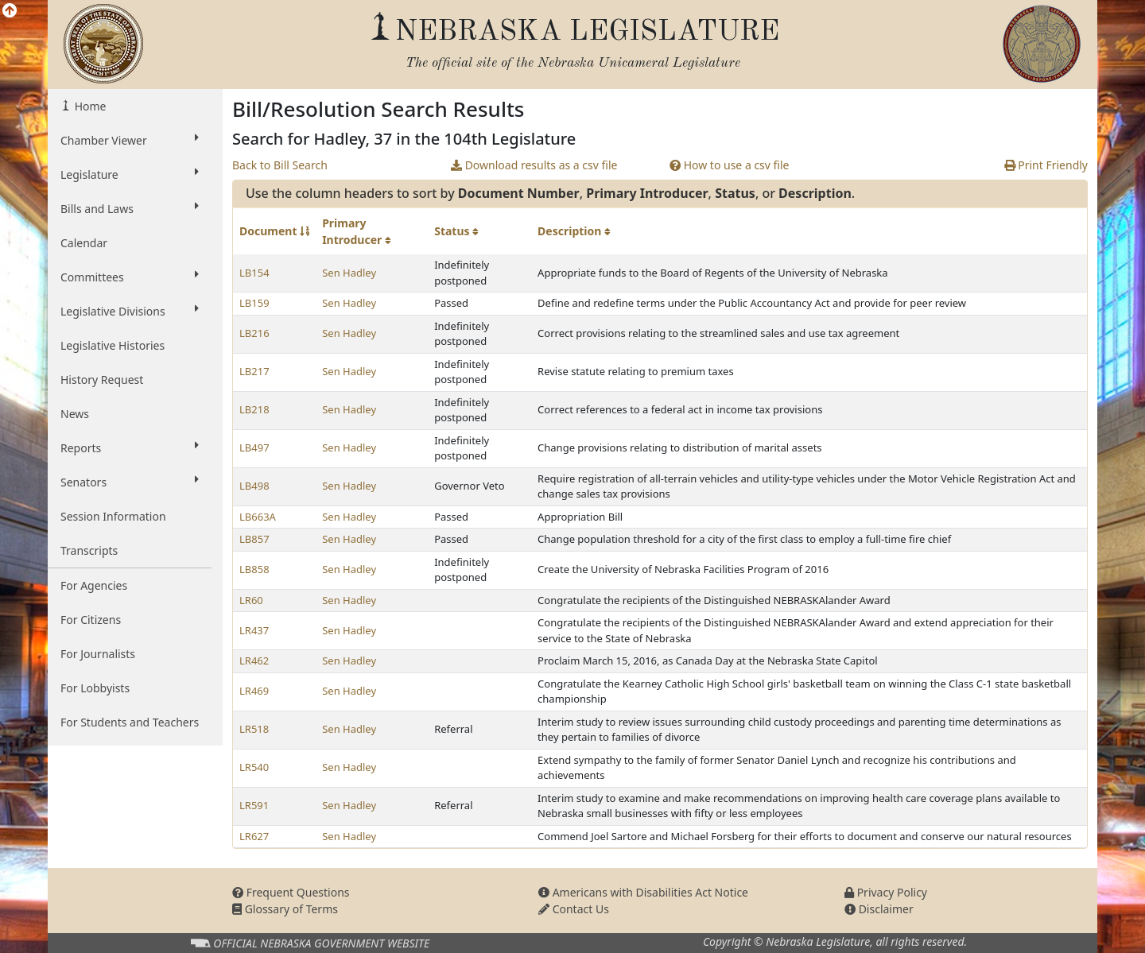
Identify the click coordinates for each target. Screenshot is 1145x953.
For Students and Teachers (129, 722)
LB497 (254, 447)
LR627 (254, 836)
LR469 (254, 691)
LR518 (254, 729)
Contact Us (573, 908)
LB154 (254, 272)
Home (89, 106)
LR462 (254, 660)
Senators (129, 482)
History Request (101, 379)
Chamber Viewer (129, 140)
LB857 (254, 539)
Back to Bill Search (280, 164)
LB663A (257, 516)
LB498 (254, 485)
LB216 (254, 333)
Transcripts (89, 550)
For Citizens (90, 619)
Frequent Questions (291, 892)
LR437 (254, 630)
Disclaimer (879, 908)
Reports (129, 447)
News (74, 413)
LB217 (254, 371)
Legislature (129, 174)
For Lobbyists (95, 687)
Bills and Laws (129, 208)
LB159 (254, 303)
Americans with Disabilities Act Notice (643, 892)
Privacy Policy (885, 892)
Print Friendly (1046, 164)
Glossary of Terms (285, 908)
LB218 (254, 409)
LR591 (254, 805)
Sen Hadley (349, 272)
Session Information (113, 516)
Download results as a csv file (534, 164)
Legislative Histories (112, 345)
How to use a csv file (730, 164)
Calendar (83, 242)
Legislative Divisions (129, 311)
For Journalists (97, 653)
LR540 (254, 767)
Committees (129, 277)
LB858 (254, 569)
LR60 (251, 600)
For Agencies (93, 585)
